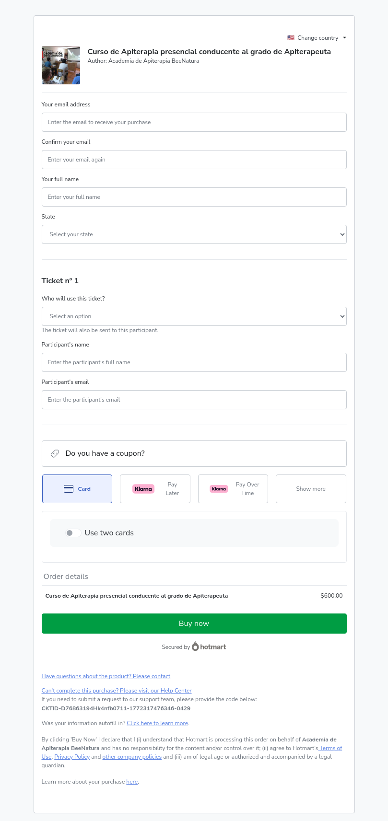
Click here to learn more (157, 723)
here (132, 782)
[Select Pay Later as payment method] (155, 489)
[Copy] (116, 708)
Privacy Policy (72, 757)
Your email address (66, 104)
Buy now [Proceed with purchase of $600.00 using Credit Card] (194, 623)
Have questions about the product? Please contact (106, 676)
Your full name (60, 179)
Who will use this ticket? (73, 298)
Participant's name (65, 344)
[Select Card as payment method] (77, 489)
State (48, 216)
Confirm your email (66, 142)
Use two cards (109, 533)
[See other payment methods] (311, 489)
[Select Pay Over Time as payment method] (233, 489)
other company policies (132, 757)
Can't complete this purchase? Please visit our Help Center (117, 690)
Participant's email (65, 382)
